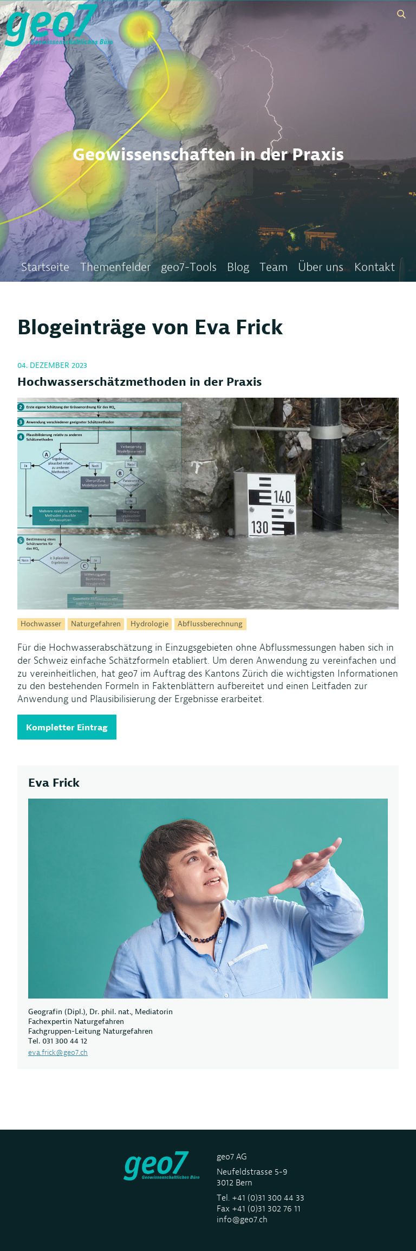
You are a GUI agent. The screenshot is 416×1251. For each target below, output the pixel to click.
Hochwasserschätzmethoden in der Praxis (139, 382)
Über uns (320, 267)
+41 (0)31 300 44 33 (268, 1197)
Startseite (45, 267)
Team (273, 267)
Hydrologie (149, 624)
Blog (238, 267)
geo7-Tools (189, 267)
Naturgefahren (96, 624)
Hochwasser (41, 624)
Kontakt (374, 267)
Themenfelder (115, 267)
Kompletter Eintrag (67, 727)
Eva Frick (54, 782)
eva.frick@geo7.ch (58, 1052)
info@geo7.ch (242, 1219)
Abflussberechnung (210, 624)
